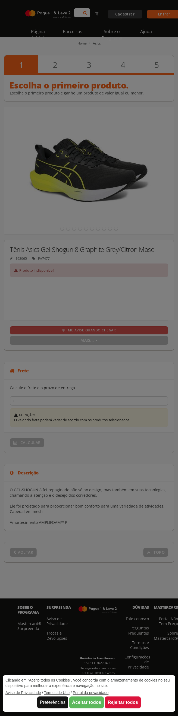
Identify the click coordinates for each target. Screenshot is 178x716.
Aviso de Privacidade (23, 692)
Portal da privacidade (91, 692)
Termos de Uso (57, 692)
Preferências (52, 702)
